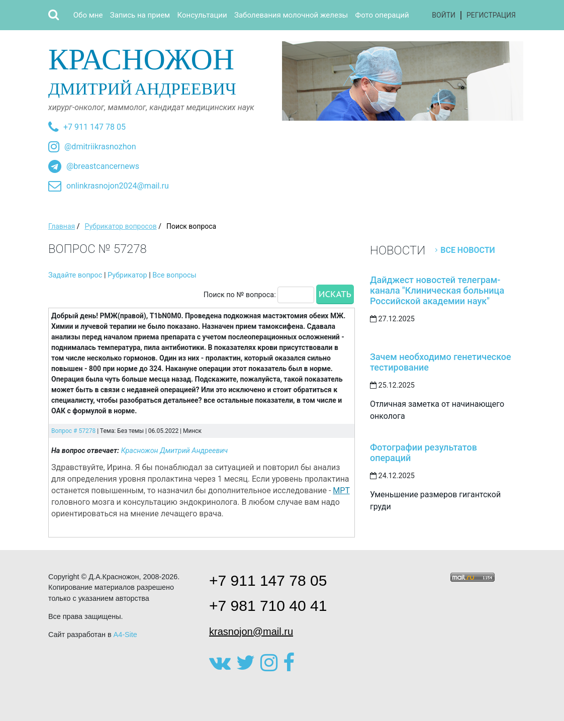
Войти (443, 15)
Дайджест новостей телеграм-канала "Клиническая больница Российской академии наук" (437, 290)
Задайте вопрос (75, 275)
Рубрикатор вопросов (120, 226)
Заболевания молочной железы (291, 15)
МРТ (341, 490)
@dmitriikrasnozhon (100, 146)
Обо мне (88, 15)
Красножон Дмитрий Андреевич (174, 450)
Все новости (467, 250)
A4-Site (125, 634)
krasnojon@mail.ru (251, 631)
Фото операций (382, 15)
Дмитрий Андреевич (161, 69)
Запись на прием (140, 15)
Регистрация (491, 15)
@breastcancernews (102, 166)
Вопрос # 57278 (73, 430)
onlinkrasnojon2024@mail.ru (117, 186)
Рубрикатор (127, 275)
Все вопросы (174, 275)
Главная (61, 226)
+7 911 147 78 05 (94, 127)
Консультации (202, 15)
